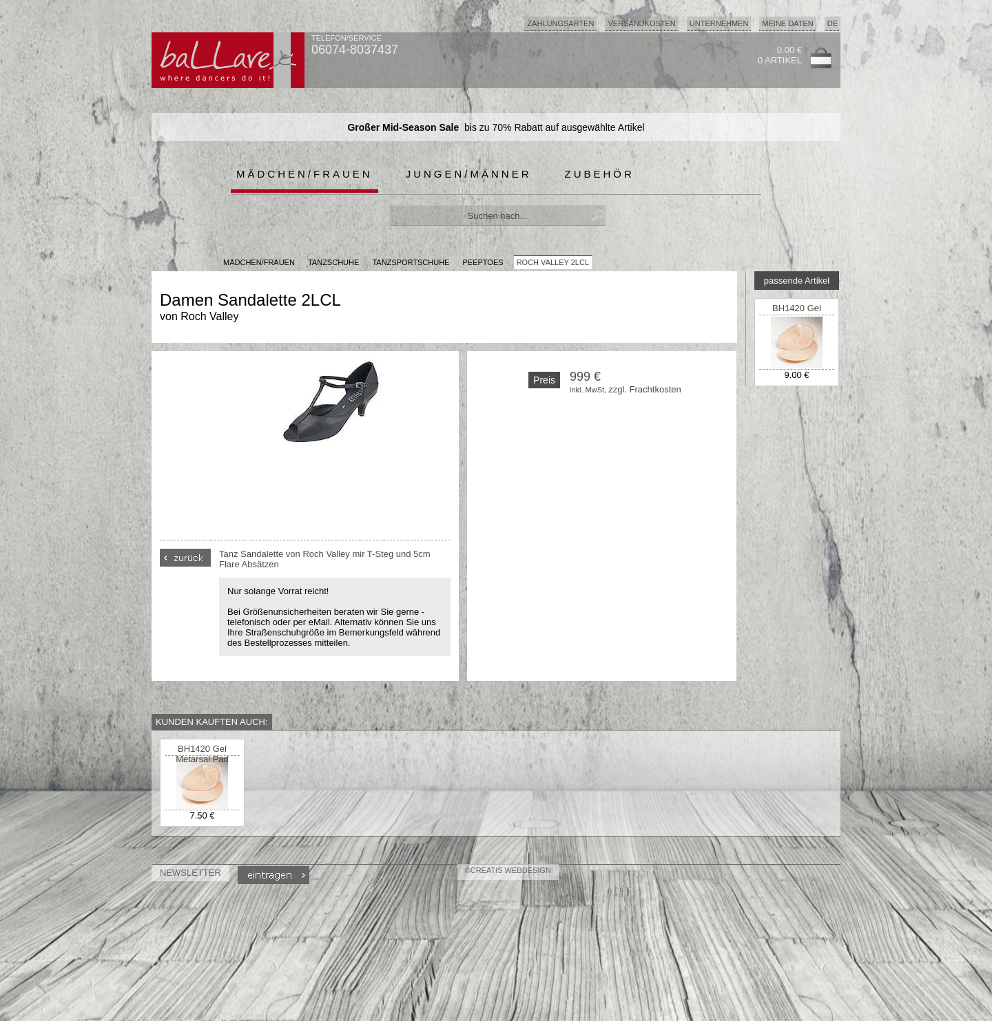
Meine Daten (787, 23)
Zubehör (599, 174)
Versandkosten (641, 23)
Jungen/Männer (469, 174)
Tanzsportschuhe (410, 262)
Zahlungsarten (560, 23)
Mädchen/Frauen (304, 174)
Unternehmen (719, 23)
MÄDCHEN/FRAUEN (259, 262)
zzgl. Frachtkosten (644, 389)
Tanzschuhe (333, 262)
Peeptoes (483, 262)
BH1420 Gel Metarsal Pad (796, 313)
